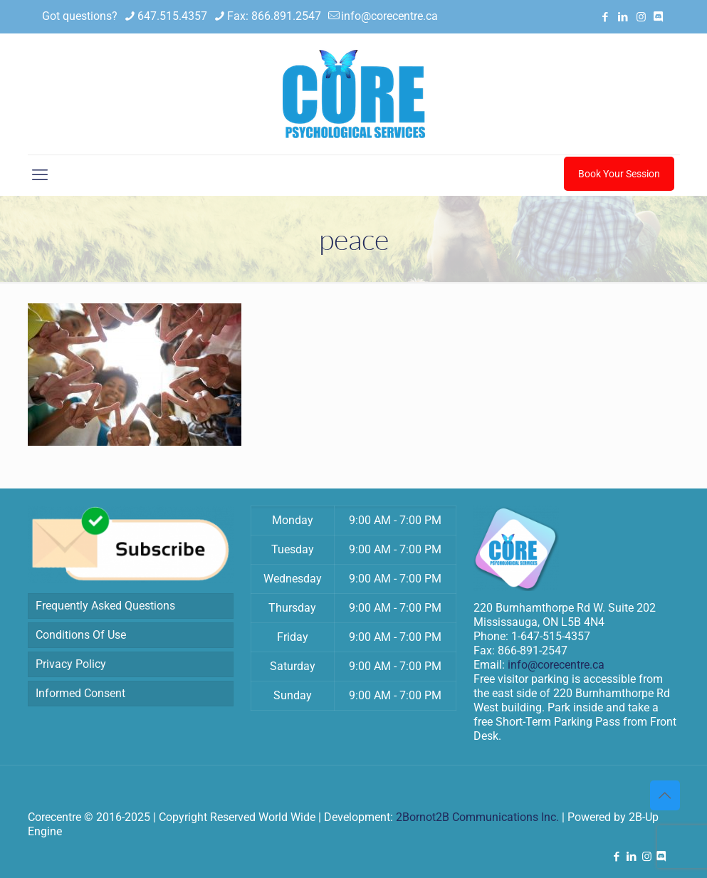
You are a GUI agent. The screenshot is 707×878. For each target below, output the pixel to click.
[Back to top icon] (665, 795)
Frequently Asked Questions (105, 605)
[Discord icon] (658, 17)
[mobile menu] (40, 175)
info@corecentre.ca (556, 664)
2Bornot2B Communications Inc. (477, 817)
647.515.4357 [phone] (172, 16)
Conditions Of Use (81, 635)
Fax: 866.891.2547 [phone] (274, 16)
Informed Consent (80, 693)
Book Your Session (619, 173)
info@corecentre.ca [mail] (389, 16)
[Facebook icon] (605, 17)
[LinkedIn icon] (623, 17)
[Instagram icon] (641, 17)
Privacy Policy (71, 664)
